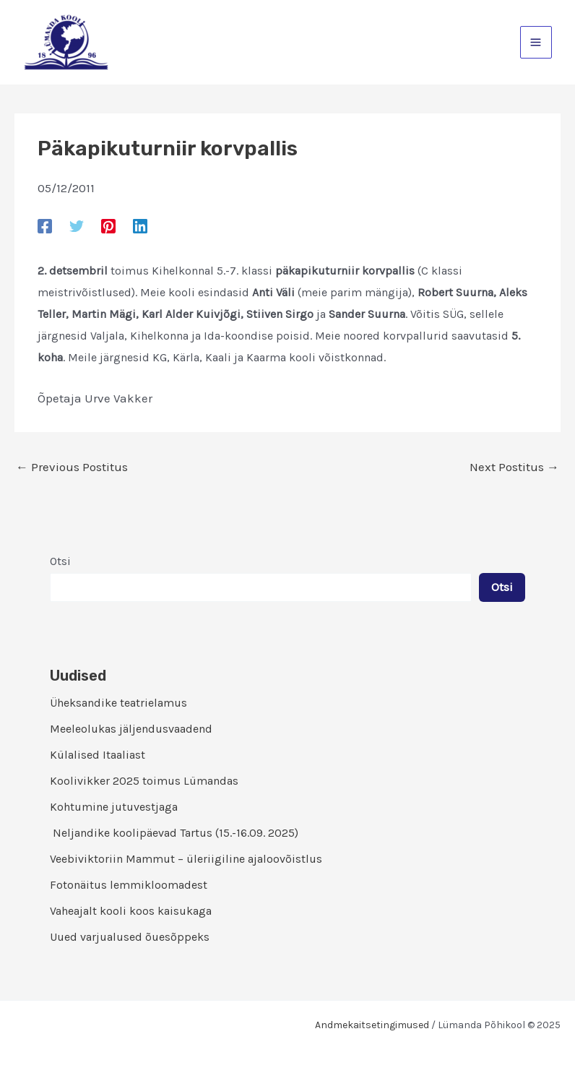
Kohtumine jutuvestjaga (114, 807)
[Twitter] (76, 225)
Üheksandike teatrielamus (118, 703)
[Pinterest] (108, 225)
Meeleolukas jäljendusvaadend (131, 729)
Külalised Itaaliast (97, 755)
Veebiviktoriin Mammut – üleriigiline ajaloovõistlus (186, 859)
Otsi (60, 561)
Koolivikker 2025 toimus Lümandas (144, 781)
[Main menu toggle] (536, 42)
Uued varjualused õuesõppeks (129, 937)
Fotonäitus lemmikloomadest (128, 885)
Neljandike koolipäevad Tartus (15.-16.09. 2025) (174, 833)
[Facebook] (45, 225)
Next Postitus (514, 467)
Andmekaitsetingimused (372, 1025)
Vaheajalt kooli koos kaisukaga (131, 911)
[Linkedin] (140, 225)
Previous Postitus (72, 467)
